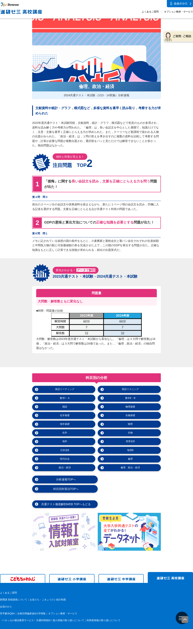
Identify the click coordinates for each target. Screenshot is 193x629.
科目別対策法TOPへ (130, 479)
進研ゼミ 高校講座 (170, 568)
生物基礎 (130, 415)
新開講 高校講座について (13, 590)
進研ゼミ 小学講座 (71, 569)
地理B (130, 450)
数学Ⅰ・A (65, 398)
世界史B (130, 441)
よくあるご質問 (150, 11)
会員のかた (6, 597)
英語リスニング (130, 389)
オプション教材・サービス (178, 11)
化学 (64, 432)
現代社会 (65, 458)
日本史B (64, 450)
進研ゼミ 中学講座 (121, 569)
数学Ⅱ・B (130, 398)
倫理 (130, 458)
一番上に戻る (185, 620)
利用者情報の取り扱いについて (103, 611)
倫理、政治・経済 (130, 467)
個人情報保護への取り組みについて (158, 626)
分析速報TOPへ (65, 479)
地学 (64, 441)
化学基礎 (65, 415)
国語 (64, 406)
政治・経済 (65, 467)
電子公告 (188, 626)
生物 (130, 432)
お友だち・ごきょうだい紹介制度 (48, 590)
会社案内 (129, 626)
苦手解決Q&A (7, 604)
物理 (130, 424)
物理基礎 (130, 406)
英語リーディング (64, 389)
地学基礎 (65, 424)
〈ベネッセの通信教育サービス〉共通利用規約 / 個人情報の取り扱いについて (42, 611)
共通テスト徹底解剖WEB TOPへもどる (64, 495)
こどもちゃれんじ (22, 569)
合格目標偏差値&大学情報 (31, 604)
